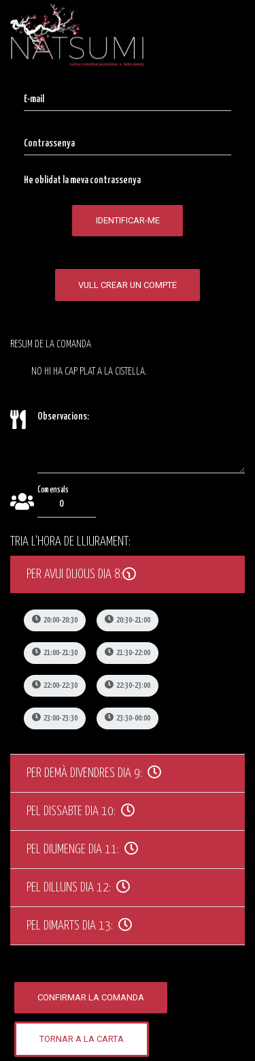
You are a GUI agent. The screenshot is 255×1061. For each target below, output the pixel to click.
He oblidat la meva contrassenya (82, 180)
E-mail (34, 99)
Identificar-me (128, 220)
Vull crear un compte (127, 285)
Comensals (53, 490)
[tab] (127, 575)
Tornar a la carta (81, 1039)
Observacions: (63, 416)
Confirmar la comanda (90, 997)
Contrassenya (49, 143)
